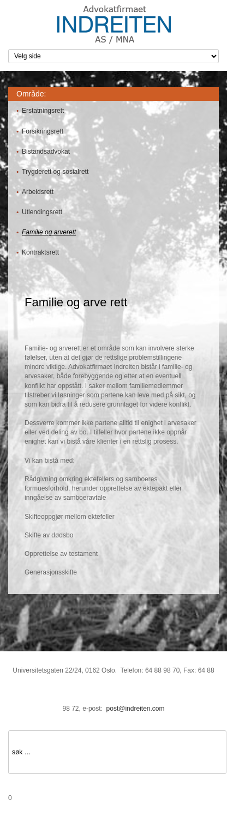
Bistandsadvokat (46, 151)
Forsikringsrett (42, 131)
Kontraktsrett (40, 252)
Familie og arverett (49, 232)
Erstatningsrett (43, 110)
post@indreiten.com (135, 708)
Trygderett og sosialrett (55, 171)
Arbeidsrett (37, 192)
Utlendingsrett (42, 212)
